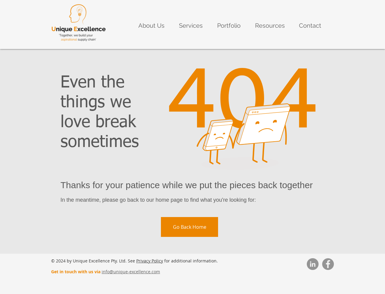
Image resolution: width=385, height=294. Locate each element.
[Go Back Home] (189, 227)
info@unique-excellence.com (131, 271)
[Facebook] (328, 264)
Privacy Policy (149, 261)
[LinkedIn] (313, 264)
